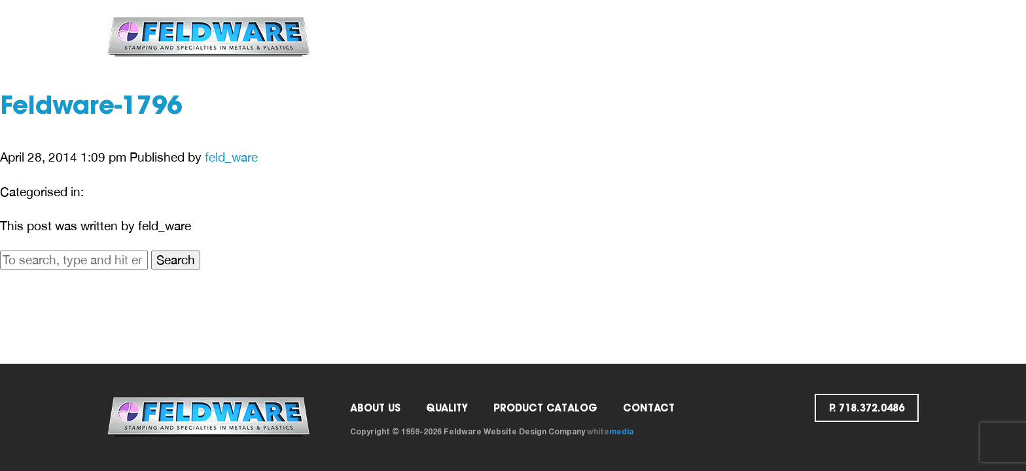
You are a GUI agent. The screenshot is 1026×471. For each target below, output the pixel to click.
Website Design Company (534, 431)
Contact (662, 36)
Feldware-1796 (91, 108)
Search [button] (175, 260)
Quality (513, 36)
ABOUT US (441, 36)
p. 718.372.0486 (870, 36)
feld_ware (231, 157)
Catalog (584, 36)
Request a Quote (760, 36)
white (610, 431)
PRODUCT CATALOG (545, 408)
